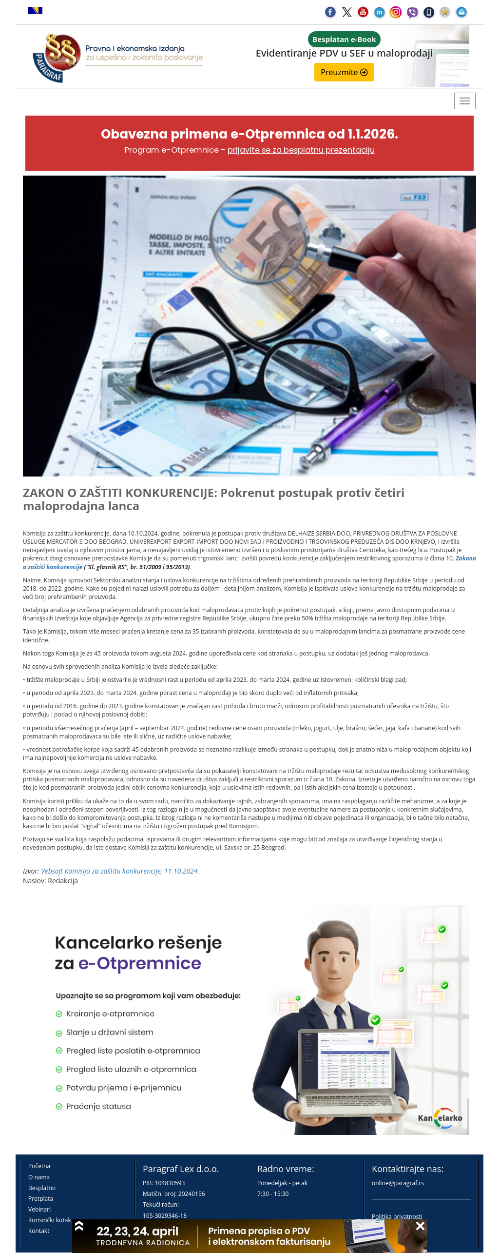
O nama (39, 1177)
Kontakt (38, 1231)
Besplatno (42, 1188)
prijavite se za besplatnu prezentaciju (301, 150)
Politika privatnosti (397, 1217)
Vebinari (39, 1209)
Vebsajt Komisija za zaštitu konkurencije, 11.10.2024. (120, 870)
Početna (39, 1166)
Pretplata (40, 1198)
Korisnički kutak (49, 1220)
